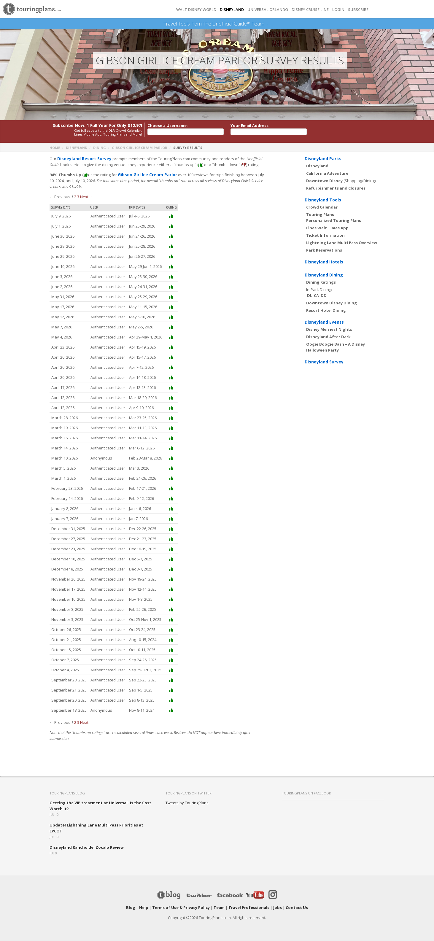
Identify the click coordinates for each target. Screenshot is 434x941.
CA (316, 295)
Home (55, 148)
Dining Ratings (321, 282)
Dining (99, 148)
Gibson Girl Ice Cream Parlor (139, 148)
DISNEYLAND (232, 9)
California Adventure (327, 173)
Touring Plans (320, 214)
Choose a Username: (167, 125)
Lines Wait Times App (327, 228)
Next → (86, 197)
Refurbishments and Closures (335, 188)
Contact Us (297, 907)
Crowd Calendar (322, 207)
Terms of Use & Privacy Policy (181, 907)
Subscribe (358, 9)
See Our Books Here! (270, 23)
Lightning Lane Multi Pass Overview (341, 243)
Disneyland (76, 148)
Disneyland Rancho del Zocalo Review (87, 847)
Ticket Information (325, 235)
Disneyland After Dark (328, 337)
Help (143, 907)
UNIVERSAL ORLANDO (267, 9)
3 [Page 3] (78, 197)
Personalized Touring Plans (333, 220)
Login (338, 9)
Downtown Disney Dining (331, 303)
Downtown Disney (324, 181)
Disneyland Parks (323, 159)
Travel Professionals (248, 907)
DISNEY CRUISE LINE (310, 9)
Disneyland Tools (323, 200)
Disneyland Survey (324, 362)
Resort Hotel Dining (326, 310)
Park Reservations (324, 250)
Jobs (277, 907)
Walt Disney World (196, 9)
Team (219, 907)
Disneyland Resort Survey (82, 159)
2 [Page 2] (75, 197)
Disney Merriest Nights (329, 329)
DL (309, 295)
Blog (130, 907)
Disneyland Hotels (324, 262)
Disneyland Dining (324, 275)
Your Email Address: (250, 125)
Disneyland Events (324, 322)
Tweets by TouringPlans (187, 803)
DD (324, 295)
